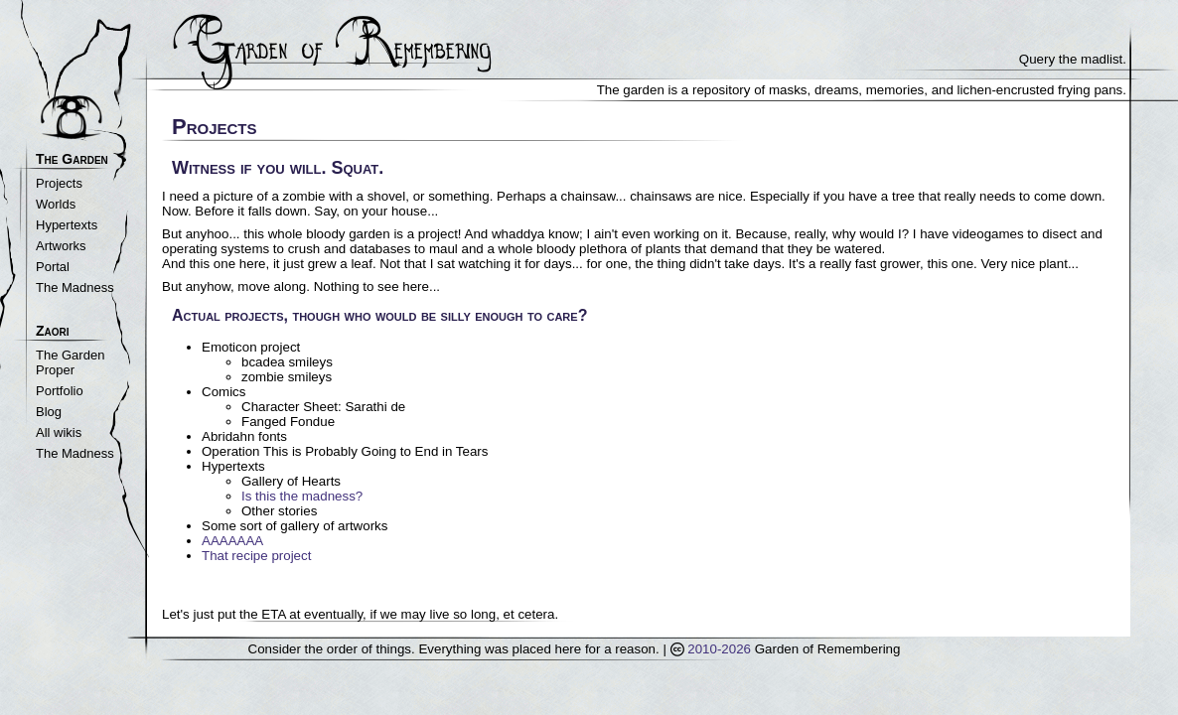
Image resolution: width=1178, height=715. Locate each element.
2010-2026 (710, 649)
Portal (53, 266)
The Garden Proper (70, 362)
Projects (59, 183)
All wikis (58, 432)
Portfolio (59, 390)
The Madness (75, 287)
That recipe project (256, 555)
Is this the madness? (302, 496)
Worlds (55, 204)
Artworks (61, 245)
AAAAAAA (232, 540)
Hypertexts (66, 224)
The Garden (72, 159)
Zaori (53, 331)
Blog (49, 411)
